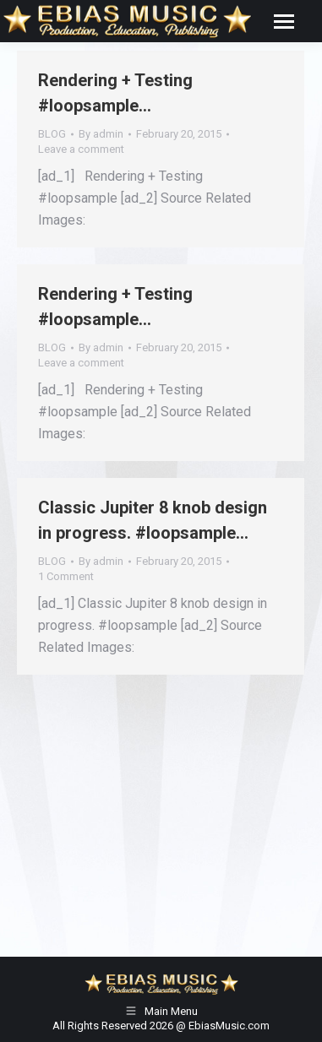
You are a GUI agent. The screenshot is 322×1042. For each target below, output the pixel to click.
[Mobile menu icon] (284, 21)
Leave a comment (81, 149)
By (101, 134)
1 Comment (66, 576)
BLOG (52, 134)
